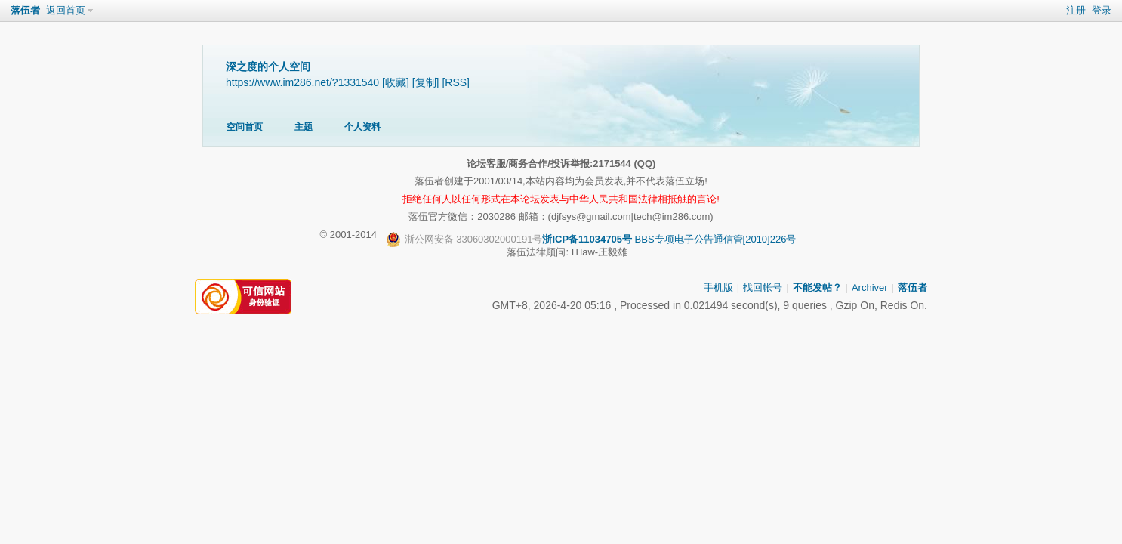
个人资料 (362, 127)
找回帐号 (762, 287)
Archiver (870, 287)
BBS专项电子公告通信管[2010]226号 (591, 239)
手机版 (718, 287)
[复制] (425, 82)
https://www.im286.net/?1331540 (302, 82)
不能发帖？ (817, 287)
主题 (303, 127)
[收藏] (395, 82)
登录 (1101, 10)
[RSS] (456, 82)
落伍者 (25, 10)
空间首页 (245, 127)
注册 (1076, 10)
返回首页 (65, 10)
